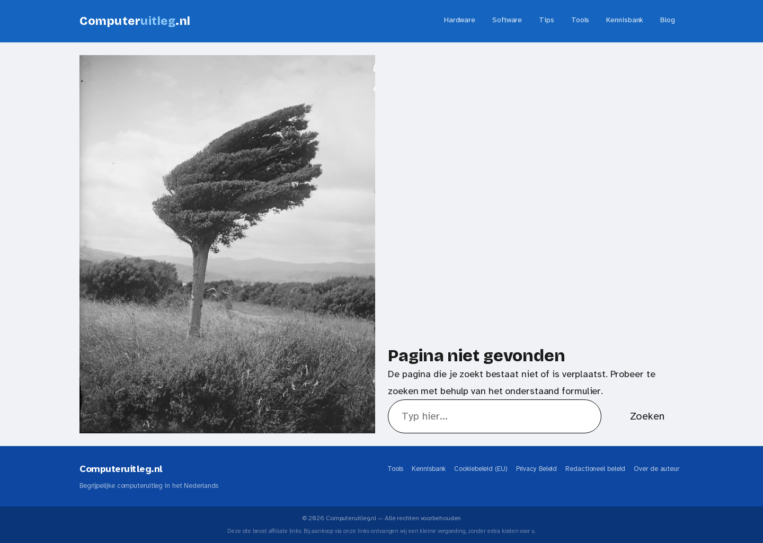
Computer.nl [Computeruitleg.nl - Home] (135, 21)
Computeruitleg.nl (121, 469)
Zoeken (647, 416)
